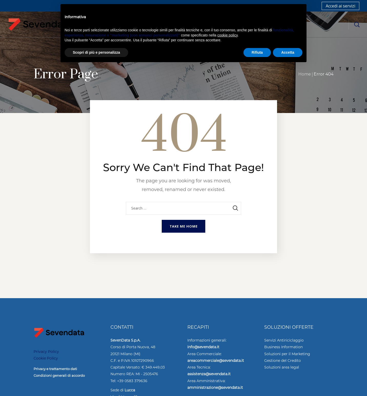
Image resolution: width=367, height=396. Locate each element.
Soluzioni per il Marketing (287, 354)
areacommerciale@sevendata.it (215, 360)
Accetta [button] (287, 52)
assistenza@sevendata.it (209, 374)
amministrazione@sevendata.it (215, 387)
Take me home (184, 226)
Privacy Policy (46, 351)
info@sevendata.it (203, 347)
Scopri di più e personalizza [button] (96, 52)
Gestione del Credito (282, 360)
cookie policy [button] (227, 35)
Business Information (283, 347)
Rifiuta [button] (257, 52)
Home (304, 74)
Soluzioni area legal (281, 367)
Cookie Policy (46, 358)
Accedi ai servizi (340, 6)
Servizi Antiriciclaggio (284, 340)
